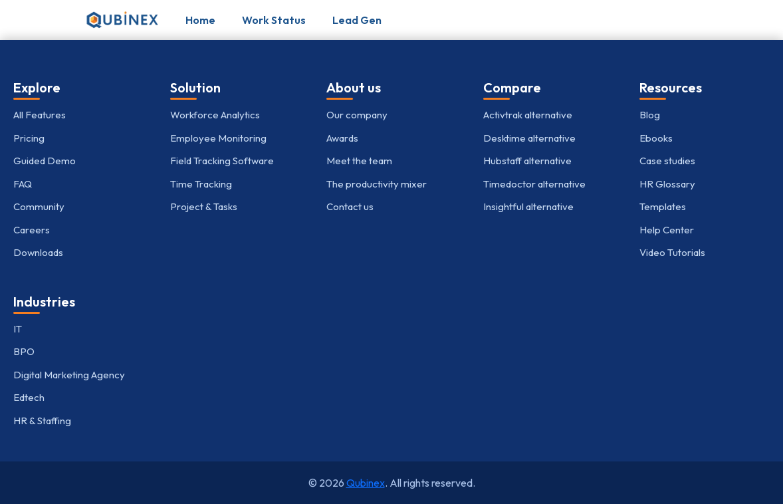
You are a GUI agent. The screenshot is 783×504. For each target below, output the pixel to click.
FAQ (22, 184)
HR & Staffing (42, 420)
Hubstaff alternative (527, 160)
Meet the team (359, 160)
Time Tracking (201, 184)
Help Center (666, 229)
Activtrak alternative (527, 114)
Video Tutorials (672, 252)
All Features (39, 114)
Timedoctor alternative (534, 184)
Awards (342, 138)
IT (17, 328)
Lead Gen (357, 20)
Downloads (38, 252)
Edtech (29, 397)
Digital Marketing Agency (69, 374)
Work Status (274, 20)
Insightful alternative (528, 206)
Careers (31, 229)
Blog (649, 114)
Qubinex (365, 482)
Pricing (29, 138)
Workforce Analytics (215, 114)
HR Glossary (667, 184)
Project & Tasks (203, 206)
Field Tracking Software (222, 160)
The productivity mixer (376, 184)
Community (38, 206)
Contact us (350, 206)
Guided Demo (44, 160)
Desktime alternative (529, 138)
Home (200, 20)
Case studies (667, 160)
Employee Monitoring (218, 138)
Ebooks (656, 138)
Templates (662, 206)
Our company (357, 114)
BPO (24, 351)
